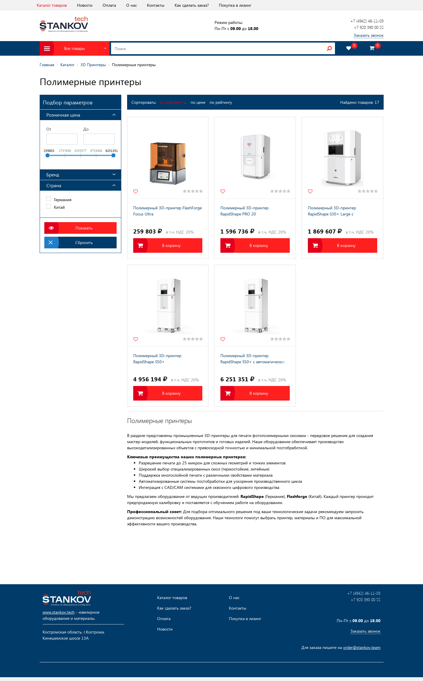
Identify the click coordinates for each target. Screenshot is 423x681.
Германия (62, 199)
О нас (131, 5)
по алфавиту (173, 102)
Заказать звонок (369, 35)
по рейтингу (221, 102)
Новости (84, 5)
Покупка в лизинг (235, 5)
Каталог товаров (52, 5)
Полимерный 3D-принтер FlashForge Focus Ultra (167, 211)
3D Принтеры (93, 64)
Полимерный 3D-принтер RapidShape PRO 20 (244, 211)
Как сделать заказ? (192, 5)
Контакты (155, 5)
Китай (59, 207)
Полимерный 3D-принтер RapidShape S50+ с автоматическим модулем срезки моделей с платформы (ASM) (253, 359)
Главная (47, 64)
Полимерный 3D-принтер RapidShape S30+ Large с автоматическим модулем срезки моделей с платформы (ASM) (339, 211)
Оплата (109, 5)
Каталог (67, 64)
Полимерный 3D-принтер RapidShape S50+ (157, 358)
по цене (198, 102)
